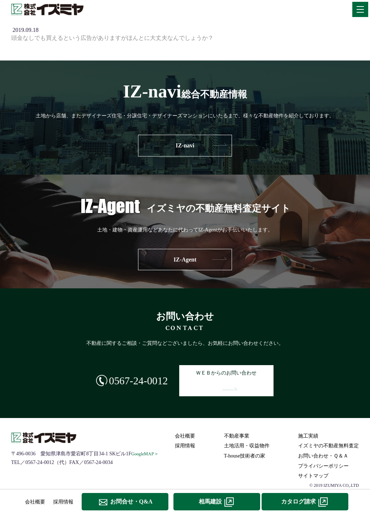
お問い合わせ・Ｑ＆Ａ (323, 442)
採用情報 (185, 432)
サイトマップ (313, 462)
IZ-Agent (184, 259)
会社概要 (185, 422)
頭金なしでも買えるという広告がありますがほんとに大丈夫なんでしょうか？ (112, 38)
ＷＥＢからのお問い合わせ (229, 374)
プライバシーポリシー (323, 452)
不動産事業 (236, 422)
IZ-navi (185, 145)
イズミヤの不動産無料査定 (328, 432)
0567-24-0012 (133, 373)
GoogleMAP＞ (145, 439)
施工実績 (308, 422)
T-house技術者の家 (245, 442)
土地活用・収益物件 (247, 432)
